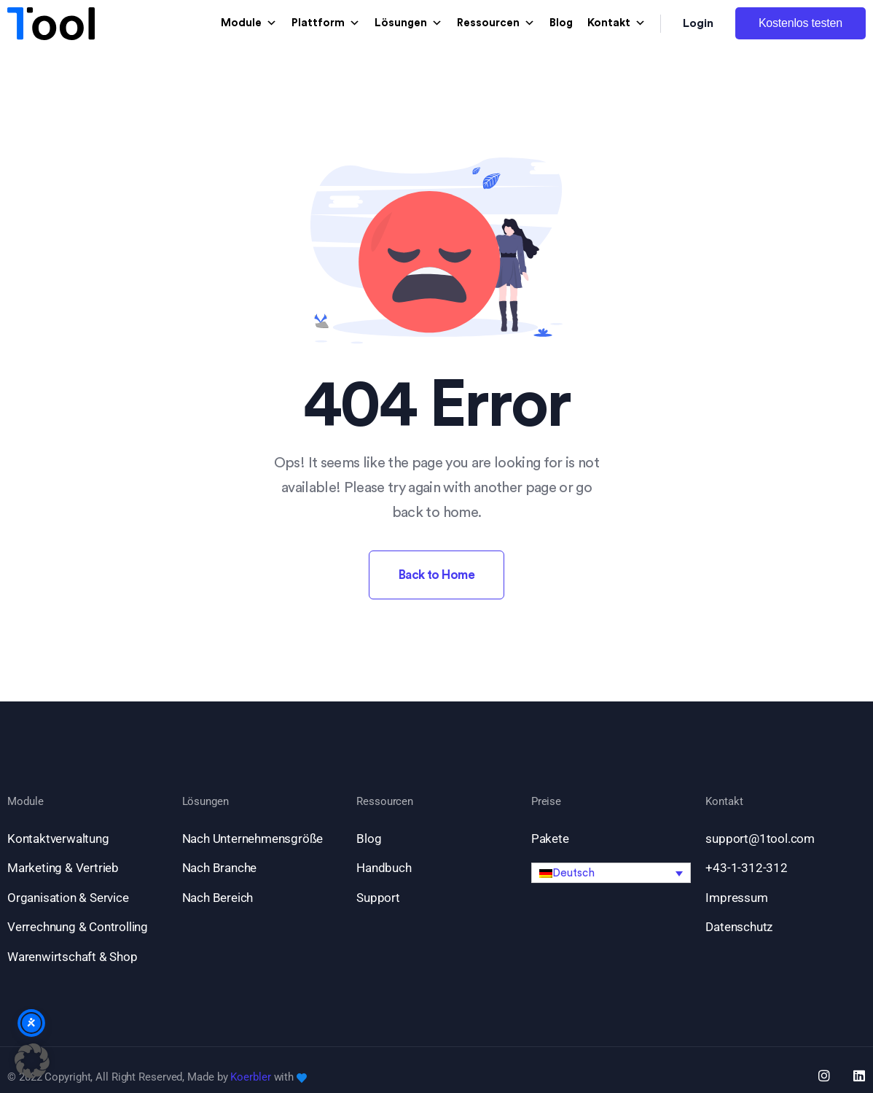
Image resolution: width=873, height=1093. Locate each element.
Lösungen (408, 23)
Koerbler (250, 1077)
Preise (546, 801)
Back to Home (437, 575)
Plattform (325, 23)
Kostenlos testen (800, 23)
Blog (561, 22)
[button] (611, 873)
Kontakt (616, 23)
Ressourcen (496, 23)
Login (698, 23)
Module (249, 23)
